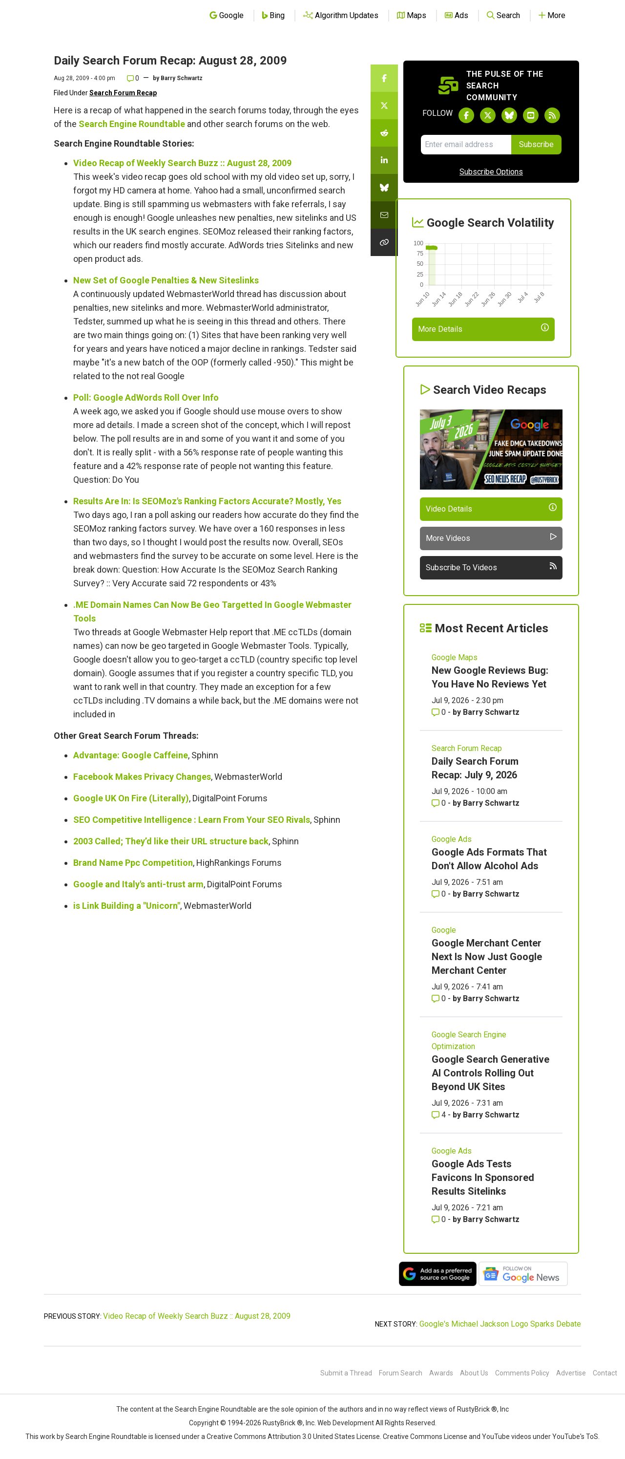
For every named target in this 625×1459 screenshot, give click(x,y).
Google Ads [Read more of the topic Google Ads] (452, 839)
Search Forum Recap (123, 93)
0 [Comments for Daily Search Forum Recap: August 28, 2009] (133, 78)
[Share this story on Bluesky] (384, 187)
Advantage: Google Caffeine (130, 755)
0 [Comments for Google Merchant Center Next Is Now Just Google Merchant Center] (440, 998)
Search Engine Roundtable (132, 124)
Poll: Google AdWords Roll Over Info (146, 397)
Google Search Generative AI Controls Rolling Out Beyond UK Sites (490, 1073)
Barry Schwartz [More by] (182, 78)
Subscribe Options (491, 171)
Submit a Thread (346, 1373)
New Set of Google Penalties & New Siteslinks (166, 280)
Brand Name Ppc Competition (133, 863)
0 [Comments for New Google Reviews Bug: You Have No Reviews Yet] (440, 712)
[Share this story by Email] (384, 215)
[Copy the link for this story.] (384, 242)
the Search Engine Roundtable (210, 1409)
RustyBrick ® (283, 1423)
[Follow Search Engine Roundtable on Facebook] (466, 115)
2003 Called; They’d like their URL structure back (171, 841)
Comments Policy (522, 1373)
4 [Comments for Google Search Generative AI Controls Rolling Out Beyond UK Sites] (440, 1114)
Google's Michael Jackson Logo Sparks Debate (500, 1324)
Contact (605, 1373)
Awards (441, 1373)
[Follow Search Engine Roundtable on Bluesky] (509, 115)
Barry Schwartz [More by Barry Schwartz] (491, 712)
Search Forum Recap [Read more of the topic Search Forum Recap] (467, 748)
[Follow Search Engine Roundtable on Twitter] (488, 115)
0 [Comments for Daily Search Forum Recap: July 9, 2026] (440, 803)
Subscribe (536, 144)
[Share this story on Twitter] (384, 105)
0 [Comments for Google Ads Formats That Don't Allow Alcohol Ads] (440, 894)
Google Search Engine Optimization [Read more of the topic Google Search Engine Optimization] (469, 1040)
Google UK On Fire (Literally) (131, 798)
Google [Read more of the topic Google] (444, 930)
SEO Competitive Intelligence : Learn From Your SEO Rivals (191, 820)
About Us (474, 1373)
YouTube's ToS (575, 1436)
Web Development (345, 1423)
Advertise (571, 1373)
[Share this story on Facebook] (384, 78)
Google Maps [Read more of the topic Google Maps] (455, 657)
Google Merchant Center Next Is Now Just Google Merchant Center (487, 956)
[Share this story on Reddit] (384, 133)
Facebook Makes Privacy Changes (142, 777)
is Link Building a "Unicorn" (126, 906)
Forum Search (400, 1373)
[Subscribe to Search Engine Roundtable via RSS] (552, 115)
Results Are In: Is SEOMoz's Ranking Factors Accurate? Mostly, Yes (207, 501)
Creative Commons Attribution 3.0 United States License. (294, 1436)
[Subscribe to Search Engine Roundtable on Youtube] (531, 115)
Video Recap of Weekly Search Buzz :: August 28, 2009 (182, 163)
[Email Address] (466, 144)
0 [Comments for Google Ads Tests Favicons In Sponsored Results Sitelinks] (440, 1219)
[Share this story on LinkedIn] (384, 160)
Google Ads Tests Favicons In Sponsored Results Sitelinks (483, 1177)
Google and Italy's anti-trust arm (138, 884)
